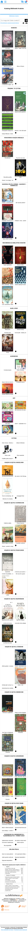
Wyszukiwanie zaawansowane (7, 23)
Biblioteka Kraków (14, 16)
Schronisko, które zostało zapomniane (11, 888)
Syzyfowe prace (8, 890)
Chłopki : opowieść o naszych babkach (11, 878)
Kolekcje (17, 23)
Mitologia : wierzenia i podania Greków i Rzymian (13, 869)
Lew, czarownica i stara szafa (10, 868)
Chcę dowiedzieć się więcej (7, 929)
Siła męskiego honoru (9, 889)
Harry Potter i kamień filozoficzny (10, 872)
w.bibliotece (13, 899)
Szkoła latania (7, 873)
